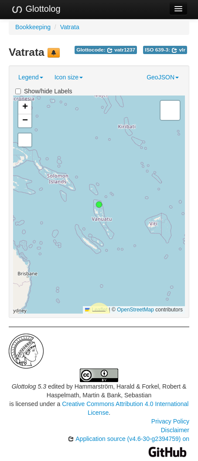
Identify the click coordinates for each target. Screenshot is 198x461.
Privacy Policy (170, 421)
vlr (178, 50)
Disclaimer (175, 430)
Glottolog (36, 9)
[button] (99, 204)
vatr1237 (121, 50)
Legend (30, 77)
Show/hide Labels (43, 91)
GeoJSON (163, 77)
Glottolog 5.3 (29, 386)
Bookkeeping (33, 27)
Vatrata (69, 27)
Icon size (69, 77)
